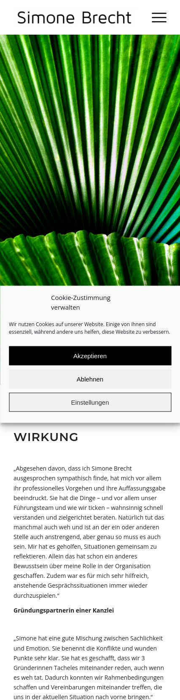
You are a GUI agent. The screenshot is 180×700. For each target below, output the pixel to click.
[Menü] (155, 17)
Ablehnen (90, 386)
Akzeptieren (90, 363)
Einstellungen (90, 410)
